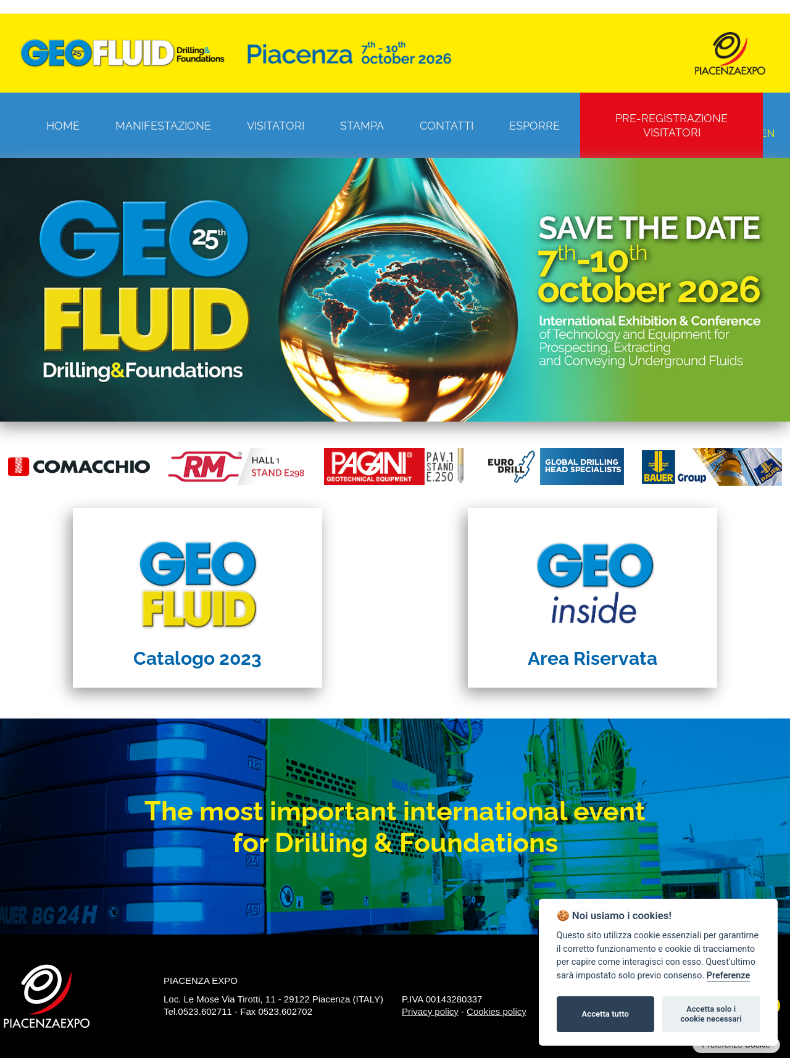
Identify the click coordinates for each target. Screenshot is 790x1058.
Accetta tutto (605, 1013)
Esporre (534, 125)
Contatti (446, 125)
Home (63, 125)
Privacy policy (430, 1011)
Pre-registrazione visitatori (671, 125)
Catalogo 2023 (197, 658)
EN (768, 134)
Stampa (362, 125)
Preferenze (728, 975)
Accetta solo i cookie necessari (710, 1013)
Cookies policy (496, 1011)
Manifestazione (163, 125)
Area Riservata (592, 658)
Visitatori (275, 125)
